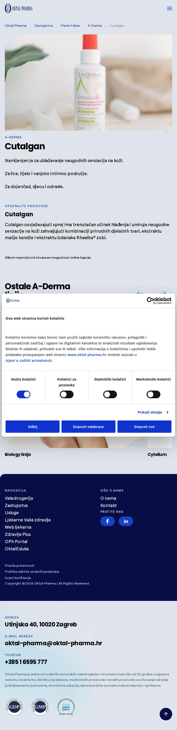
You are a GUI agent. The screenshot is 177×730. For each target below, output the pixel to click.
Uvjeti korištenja (18, 578)
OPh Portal (16, 542)
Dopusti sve (144, 427)
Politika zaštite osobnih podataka (32, 571)
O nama (108, 498)
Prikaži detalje (150, 412)
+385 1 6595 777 (26, 662)
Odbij (32, 427)
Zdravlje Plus (18, 535)
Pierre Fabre (70, 25)
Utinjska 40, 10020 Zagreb (41, 624)
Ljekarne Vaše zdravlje (28, 520)
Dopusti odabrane (88, 427)
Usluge (12, 513)
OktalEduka (17, 549)
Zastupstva (43, 25)
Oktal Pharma (16, 25)
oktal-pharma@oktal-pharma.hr (53, 643)
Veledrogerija (19, 498)
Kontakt (108, 506)
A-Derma (95, 25)
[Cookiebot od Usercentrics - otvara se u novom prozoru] (150, 300)
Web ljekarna (18, 527)
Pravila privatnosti (19, 565)
